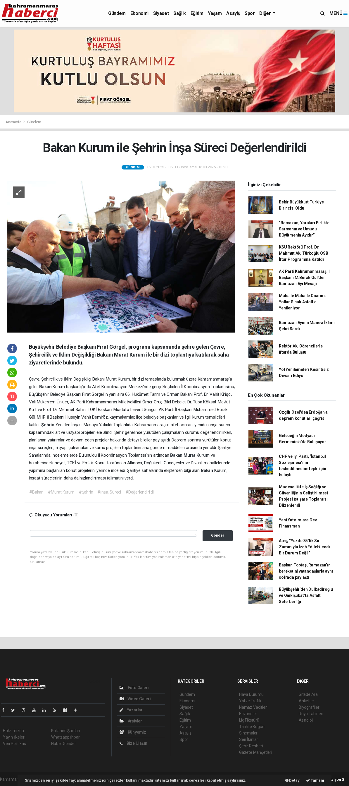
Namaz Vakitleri (253, 707)
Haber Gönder (63, 743)
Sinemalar (248, 733)
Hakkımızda (13, 730)
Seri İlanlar (248, 739)
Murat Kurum (197, 455)
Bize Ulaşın (133, 743)
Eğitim (197, 13)
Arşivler (131, 721)
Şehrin (48, 424)
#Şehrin (86, 492)
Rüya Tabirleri (311, 713)
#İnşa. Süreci (109, 492)
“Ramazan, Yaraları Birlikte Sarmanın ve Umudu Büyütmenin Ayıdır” (304, 228)
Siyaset (161, 13)
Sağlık (179, 13)
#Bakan (36, 492)
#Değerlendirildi (139, 492)
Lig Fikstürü (249, 720)
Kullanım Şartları (65, 730)
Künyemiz (133, 732)
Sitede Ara (308, 694)
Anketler (306, 700)
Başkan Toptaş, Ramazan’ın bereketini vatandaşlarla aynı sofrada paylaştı (306, 571)
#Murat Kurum (61, 492)
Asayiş (233, 13)
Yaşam (215, 13)
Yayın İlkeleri (14, 737)
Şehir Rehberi (251, 746)
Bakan (46, 386)
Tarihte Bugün (252, 726)
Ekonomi (139, 13)
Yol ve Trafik (250, 700)
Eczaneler (248, 713)
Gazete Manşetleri (255, 752)
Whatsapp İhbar (65, 737)
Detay (292, 780)
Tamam (315, 780)
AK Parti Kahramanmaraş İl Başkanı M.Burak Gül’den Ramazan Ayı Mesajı (304, 277)
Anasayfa (14, 122)
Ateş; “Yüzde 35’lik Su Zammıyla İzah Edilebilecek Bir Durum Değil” (305, 546)
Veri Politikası (15, 743)
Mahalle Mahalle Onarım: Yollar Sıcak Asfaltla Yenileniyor (302, 301)
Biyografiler (309, 707)
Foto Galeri (134, 687)
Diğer (265, 13)
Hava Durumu (251, 694)
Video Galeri (135, 698)
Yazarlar (131, 710)
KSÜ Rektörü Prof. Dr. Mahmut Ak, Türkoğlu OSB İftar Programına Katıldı (303, 253)
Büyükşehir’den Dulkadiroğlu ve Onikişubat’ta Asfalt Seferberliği (306, 595)
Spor (250, 13)
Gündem (117, 13)
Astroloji (306, 720)
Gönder (217, 535)
